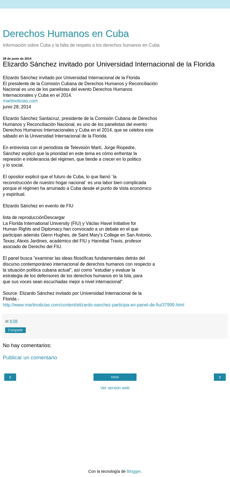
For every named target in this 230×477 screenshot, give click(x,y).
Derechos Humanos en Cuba (66, 33)
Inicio (115, 377)
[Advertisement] (115, 15)
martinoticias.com (20, 100)
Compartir (15, 330)
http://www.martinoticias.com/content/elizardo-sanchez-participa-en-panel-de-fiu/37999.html (93, 304)
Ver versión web (115, 388)
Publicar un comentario (30, 357)
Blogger (134, 471)
